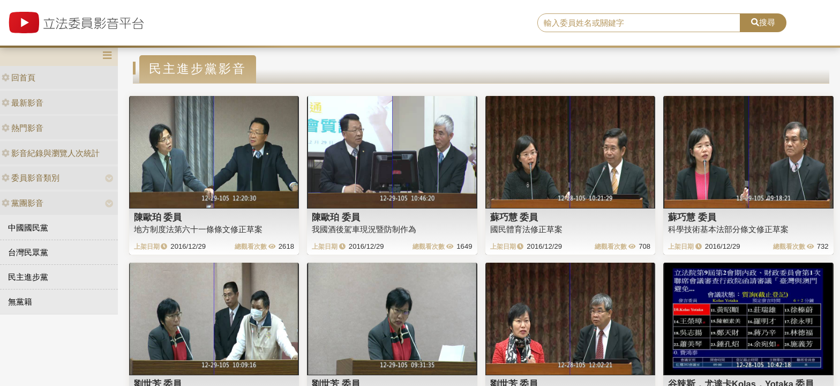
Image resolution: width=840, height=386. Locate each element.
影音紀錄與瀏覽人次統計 (51, 153)
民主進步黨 (28, 276)
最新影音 (22, 102)
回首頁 (18, 77)
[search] (639, 23)
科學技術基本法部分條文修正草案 (728, 229)
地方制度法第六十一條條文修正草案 (198, 229)
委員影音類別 (30, 177)
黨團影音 (22, 202)
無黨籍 (20, 301)
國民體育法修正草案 (526, 229)
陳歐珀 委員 (158, 217)
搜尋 (763, 22)
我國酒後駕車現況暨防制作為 (364, 229)
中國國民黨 (28, 227)
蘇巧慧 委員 (514, 217)
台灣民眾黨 (28, 252)
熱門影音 (22, 127)
